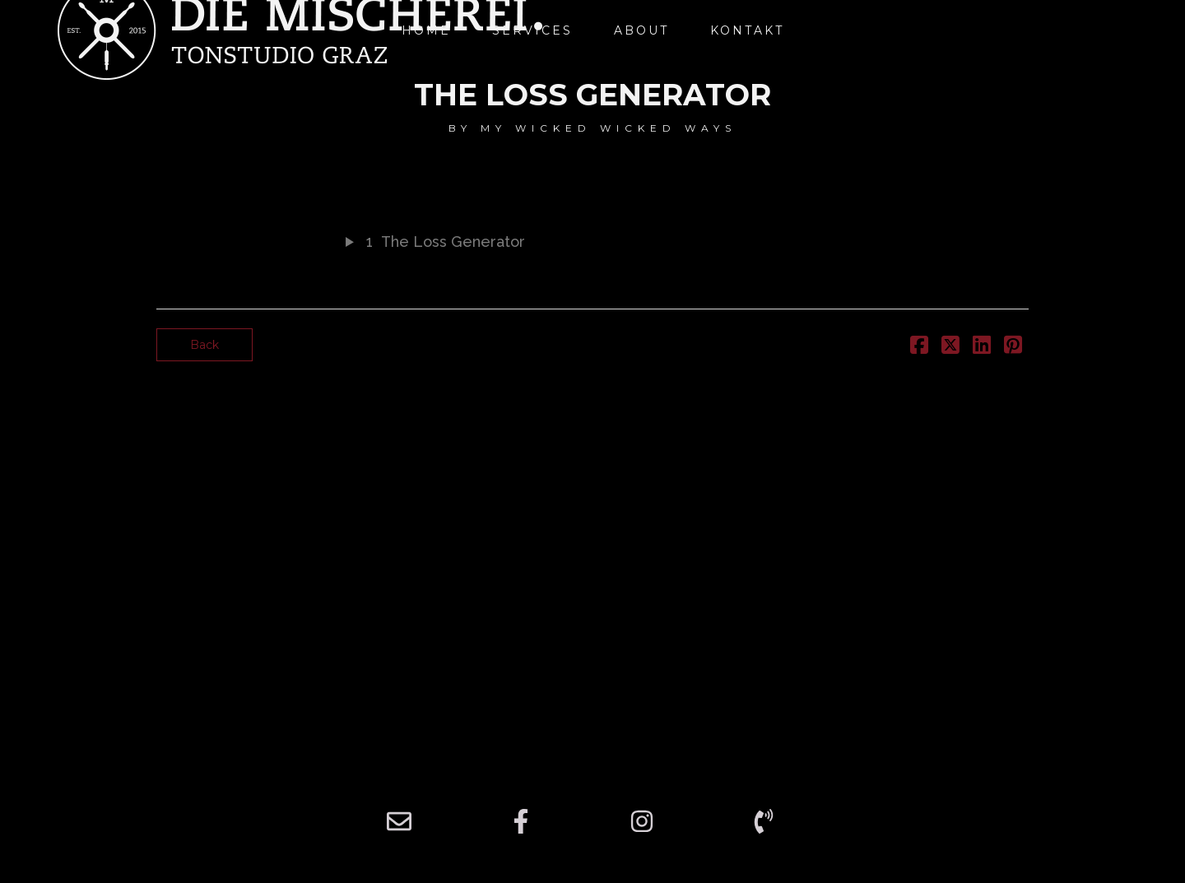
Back (204, 344)
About (641, 30)
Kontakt (747, 30)
